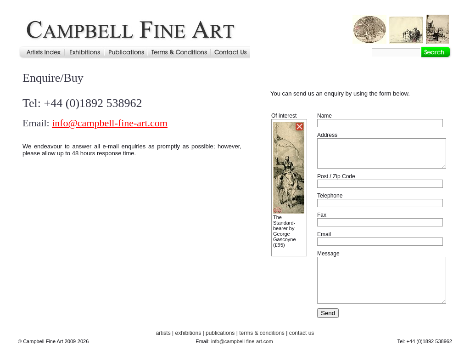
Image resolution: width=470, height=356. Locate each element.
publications (220, 333)
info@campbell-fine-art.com (110, 123)
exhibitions (188, 333)
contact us (301, 333)
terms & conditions (262, 333)
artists (163, 333)
